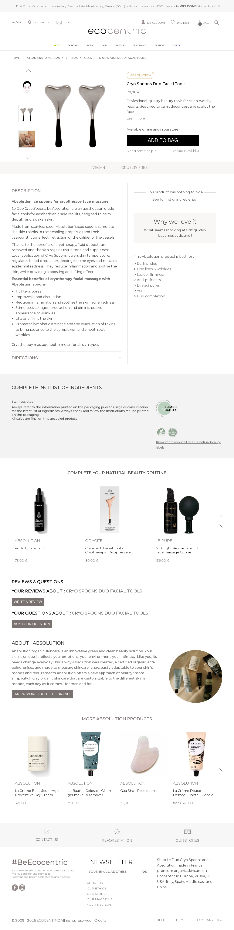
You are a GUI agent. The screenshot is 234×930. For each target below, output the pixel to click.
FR (13, 22)
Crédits (100, 921)
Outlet (176, 45)
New (57, 45)
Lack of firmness (150, 275)
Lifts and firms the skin (34, 319)
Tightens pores (28, 291)
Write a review (28, 602)
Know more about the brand (42, 694)
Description (26, 190)
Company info (209, 920)
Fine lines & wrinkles (154, 269)
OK (144, 871)
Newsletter (101, 862)
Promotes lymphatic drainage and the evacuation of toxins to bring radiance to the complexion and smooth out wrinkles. (65, 329)
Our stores (97, 894)
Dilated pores (148, 285)
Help (160, 920)
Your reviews (99, 904)
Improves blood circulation (38, 297)
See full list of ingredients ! (175, 199)
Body (90, 45)
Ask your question (32, 624)
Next (28, 157)
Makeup (120, 45)
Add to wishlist (188, 151)
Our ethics (96, 888)
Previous (28, 70)
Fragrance (139, 45)
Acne (141, 291)
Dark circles (147, 264)
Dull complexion (151, 296)
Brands (159, 45)
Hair (104, 45)
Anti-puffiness (149, 280)
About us (95, 883)
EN (19, 22)
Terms (181, 920)
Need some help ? (141, 151)
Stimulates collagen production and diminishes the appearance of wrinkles (59, 310)
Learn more (136, 118)
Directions (25, 358)
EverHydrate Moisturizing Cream (91, 6)
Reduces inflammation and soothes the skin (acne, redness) (66, 302)
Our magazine (99, 899)
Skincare (73, 45)
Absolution (140, 75)
